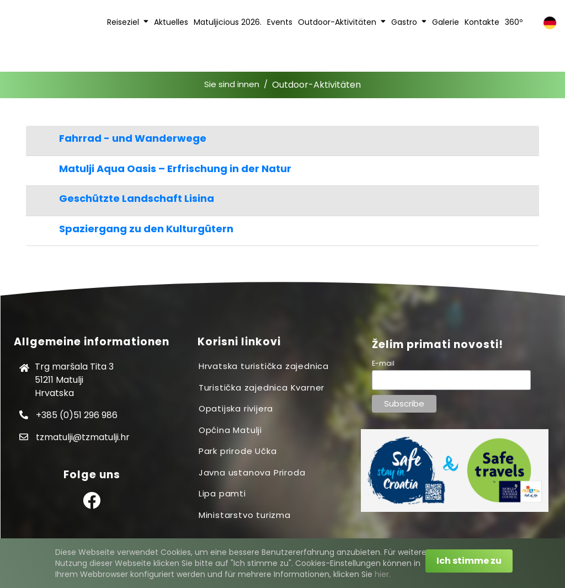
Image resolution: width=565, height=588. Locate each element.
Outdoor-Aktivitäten (316, 84)
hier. (383, 574)
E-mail (383, 363)
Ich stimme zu (469, 560)
